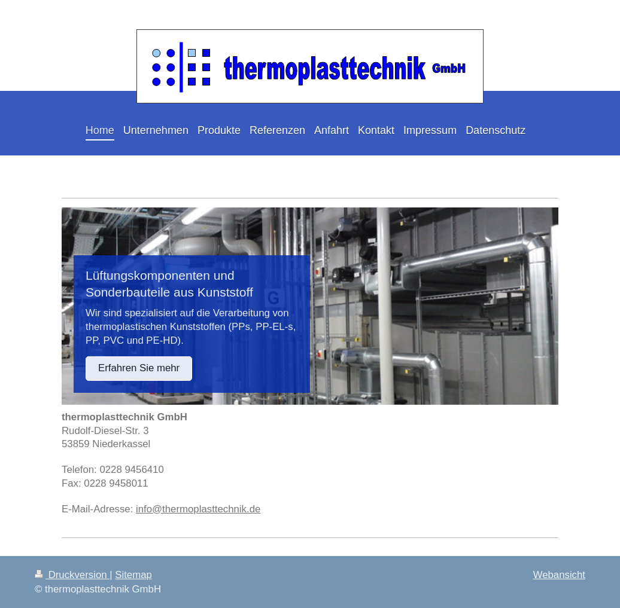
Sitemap (133, 574)
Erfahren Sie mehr (139, 368)
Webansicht (559, 574)
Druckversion (72, 574)
